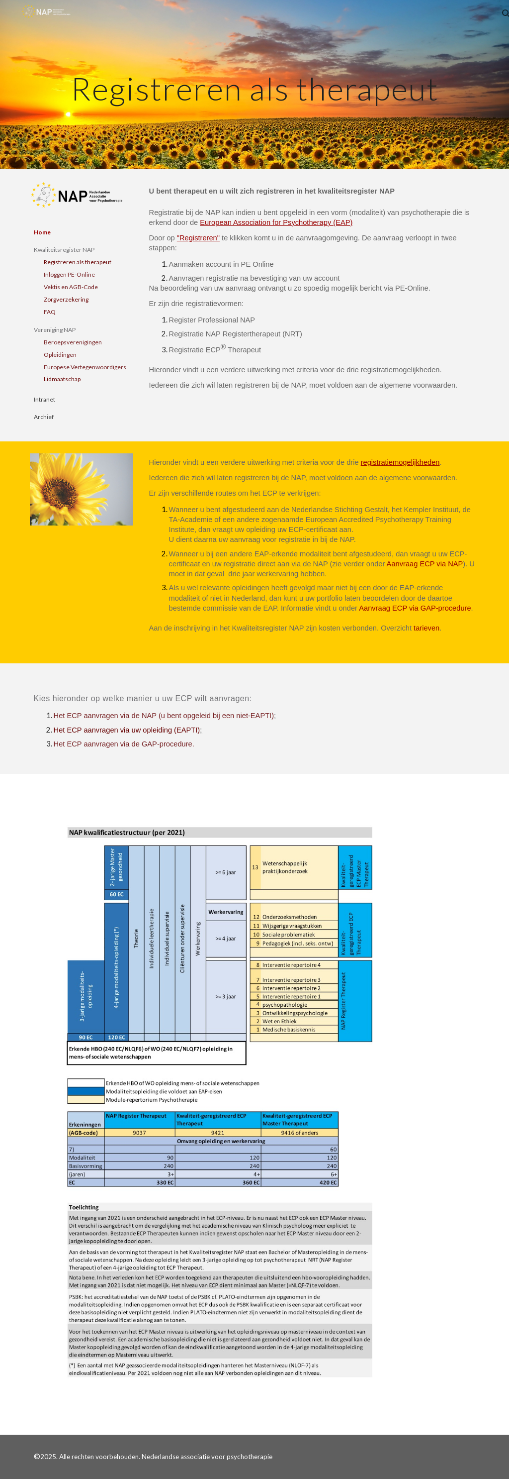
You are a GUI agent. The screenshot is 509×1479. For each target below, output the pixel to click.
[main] (255, 84)
